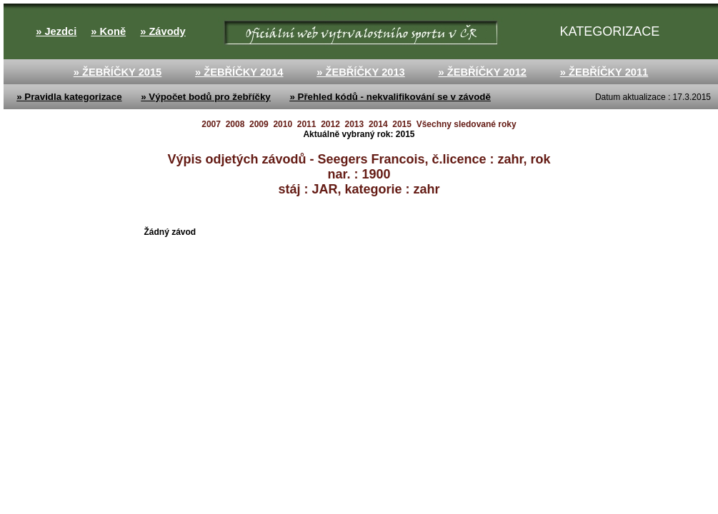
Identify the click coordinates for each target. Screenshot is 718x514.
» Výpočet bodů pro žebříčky (205, 96)
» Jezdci (56, 31)
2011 (306, 124)
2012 (330, 124)
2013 (354, 124)
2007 (211, 124)
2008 (235, 124)
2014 (378, 124)
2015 (402, 124)
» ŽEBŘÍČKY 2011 (604, 72)
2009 (259, 124)
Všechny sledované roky (467, 124)
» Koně (108, 31)
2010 (282, 124)
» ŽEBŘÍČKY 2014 (239, 72)
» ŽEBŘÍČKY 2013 (360, 72)
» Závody (163, 31)
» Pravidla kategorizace (68, 96)
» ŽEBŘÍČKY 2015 (118, 72)
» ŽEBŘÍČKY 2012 (482, 72)
